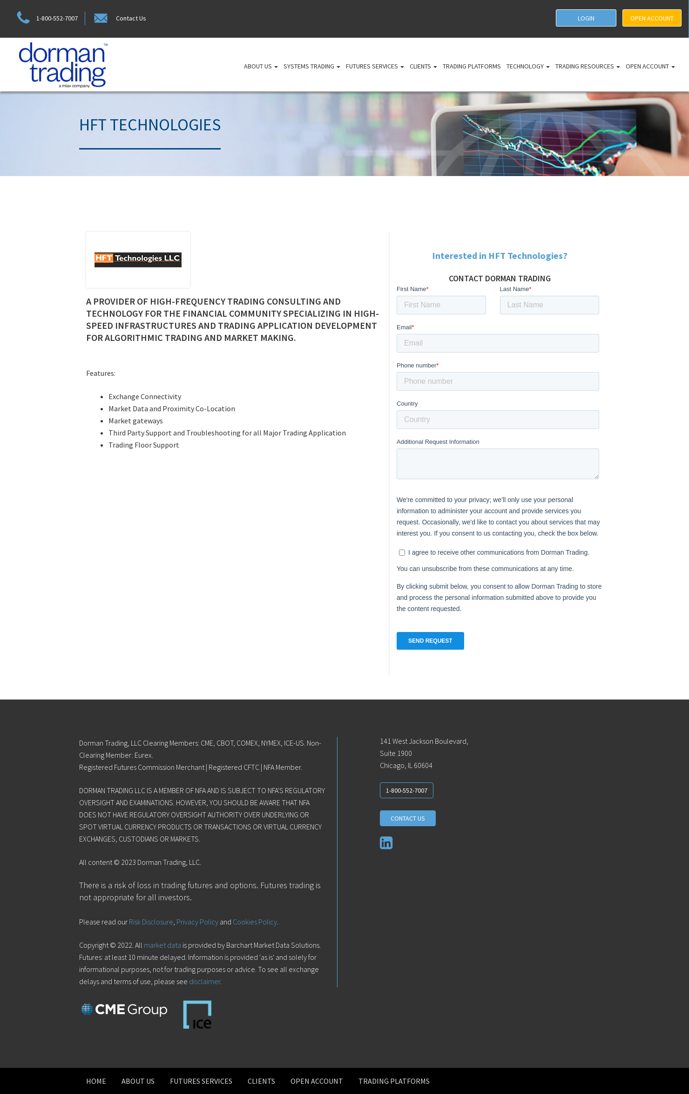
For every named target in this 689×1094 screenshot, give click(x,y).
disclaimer (204, 981)
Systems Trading (312, 66)
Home (96, 1081)
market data (162, 945)
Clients (423, 66)
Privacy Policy (197, 921)
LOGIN (586, 18)
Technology (528, 66)
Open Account (650, 66)
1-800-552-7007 (46, 18)
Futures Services (375, 66)
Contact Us (119, 18)
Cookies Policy (255, 921)
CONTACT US (408, 818)
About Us (261, 66)
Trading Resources (587, 66)
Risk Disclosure (150, 921)
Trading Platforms (472, 66)
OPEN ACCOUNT (652, 18)
